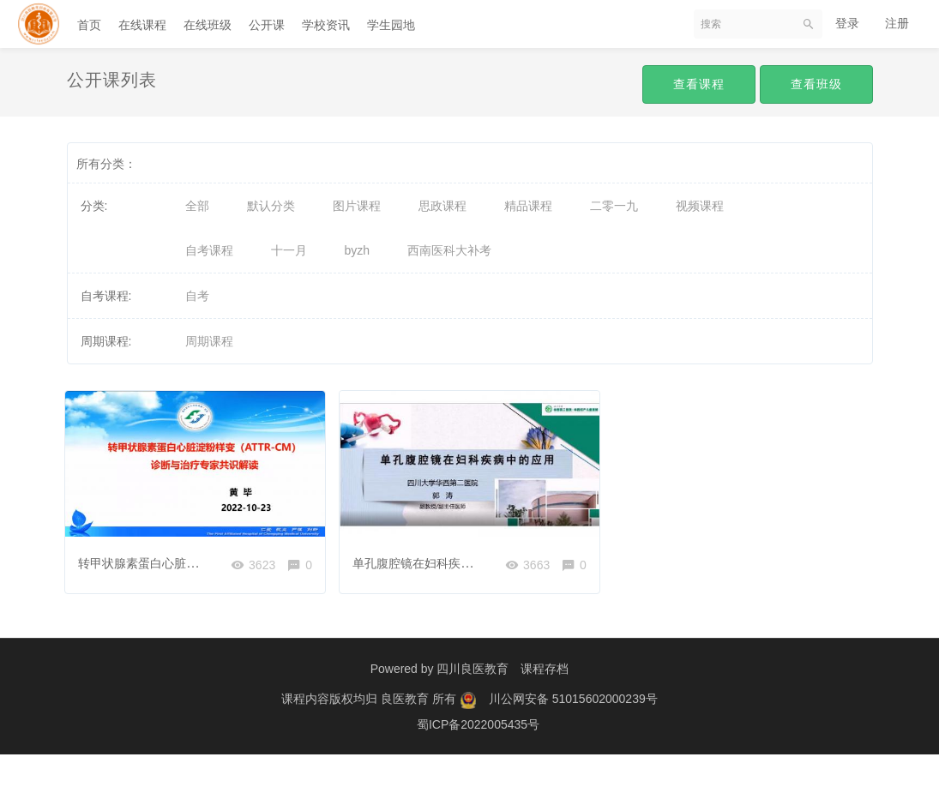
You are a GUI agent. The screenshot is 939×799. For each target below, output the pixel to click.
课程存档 (545, 713)
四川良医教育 (472, 713)
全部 (197, 206)
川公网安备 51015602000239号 (573, 743)
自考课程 (209, 250)
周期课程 (209, 341)
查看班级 (816, 84)
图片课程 (357, 206)
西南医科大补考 (449, 250)
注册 (897, 23)
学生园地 (391, 25)
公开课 (267, 25)
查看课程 (699, 84)
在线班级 (208, 25)
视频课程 (700, 206)
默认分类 (271, 206)
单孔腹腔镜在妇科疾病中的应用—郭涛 (458, 559)
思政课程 (442, 206)
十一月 (289, 250)
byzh (357, 250)
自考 (197, 296)
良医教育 (406, 743)
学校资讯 (326, 25)
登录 (847, 23)
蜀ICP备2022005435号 (478, 769)
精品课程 (528, 206)
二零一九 (614, 206)
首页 (89, 25)
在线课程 (142, 25)
